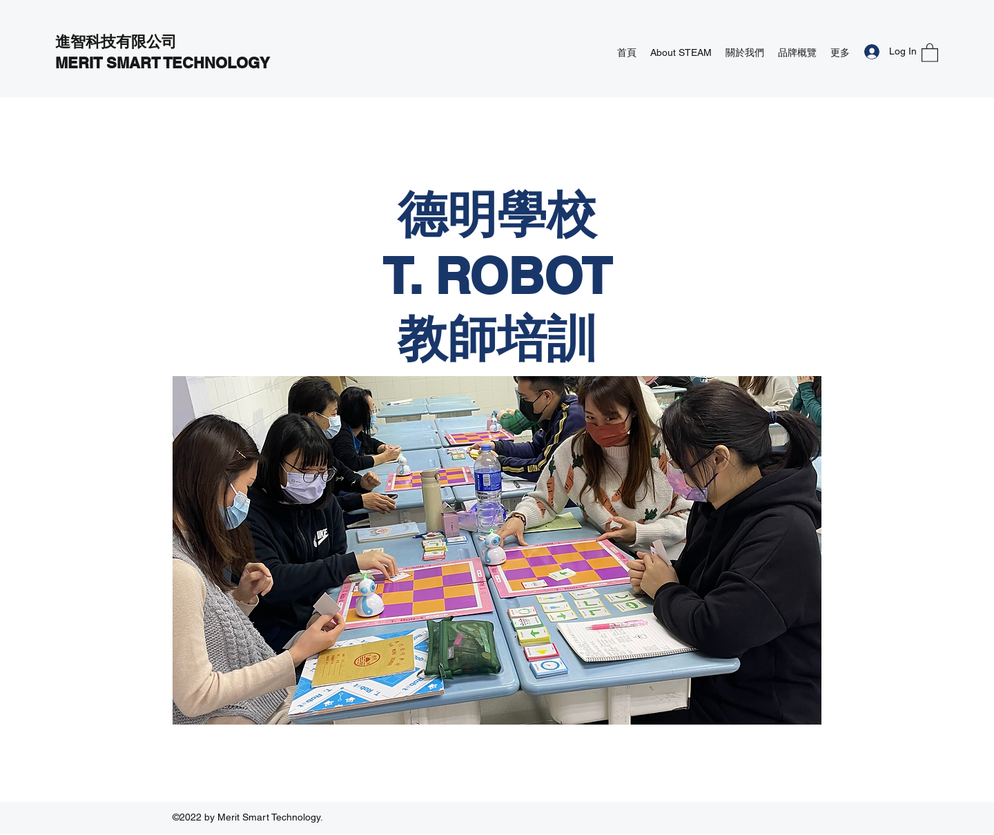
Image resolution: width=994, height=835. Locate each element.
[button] (930, 52)
